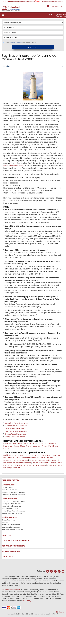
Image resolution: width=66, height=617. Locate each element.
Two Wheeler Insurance (10, 490)
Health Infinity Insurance (11, 527)
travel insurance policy (13, 165)
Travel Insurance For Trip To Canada (37, 457)
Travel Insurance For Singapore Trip (44, 460)
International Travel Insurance (13, 501)
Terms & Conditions (16, 43)
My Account (57, 6)
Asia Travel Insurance (10, 508)
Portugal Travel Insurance (16, 431)
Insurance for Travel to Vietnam (17, 463)
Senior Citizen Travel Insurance (27, 446)
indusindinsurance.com (11, 590)
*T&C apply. (26, 601)
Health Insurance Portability (12, 529)
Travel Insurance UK (41, 463)
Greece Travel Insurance (15, 434)
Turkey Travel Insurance (15, 436)
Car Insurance (7, 487)
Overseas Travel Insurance (34, 443)
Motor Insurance (9, 485)
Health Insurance (9, 517)
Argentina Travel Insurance (16, 423)
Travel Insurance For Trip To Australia (30, 465)
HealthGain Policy (8, 520)
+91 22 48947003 (57, 14)
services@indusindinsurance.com (25, 1)
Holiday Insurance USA (13, 455)
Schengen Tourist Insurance (15, 460)
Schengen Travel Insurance (12, 504)
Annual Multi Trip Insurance (12, 513)
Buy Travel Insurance (12, 443)
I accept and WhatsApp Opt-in (20, 43)
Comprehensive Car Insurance (13, 492)
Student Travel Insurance (11, 506)
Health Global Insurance (11, 525)
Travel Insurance (9, 498)
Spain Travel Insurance (14, 428)
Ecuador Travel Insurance (16, 426)
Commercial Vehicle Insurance (13, 495)
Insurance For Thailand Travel (37, 455)
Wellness (5, 522)
